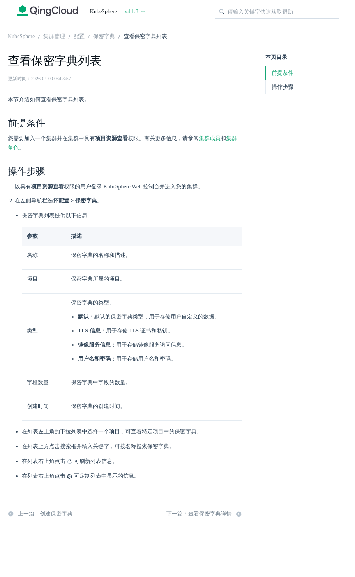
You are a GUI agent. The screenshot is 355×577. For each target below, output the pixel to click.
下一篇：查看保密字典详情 (204, 514)
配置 (79, 36)
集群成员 (210, 138)
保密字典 (104, 36)
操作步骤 (282, 87)
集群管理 (54, 36)
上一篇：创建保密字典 (40, 514)
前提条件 (282, 73)
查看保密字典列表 (145, 36)
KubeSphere (21, 36)
